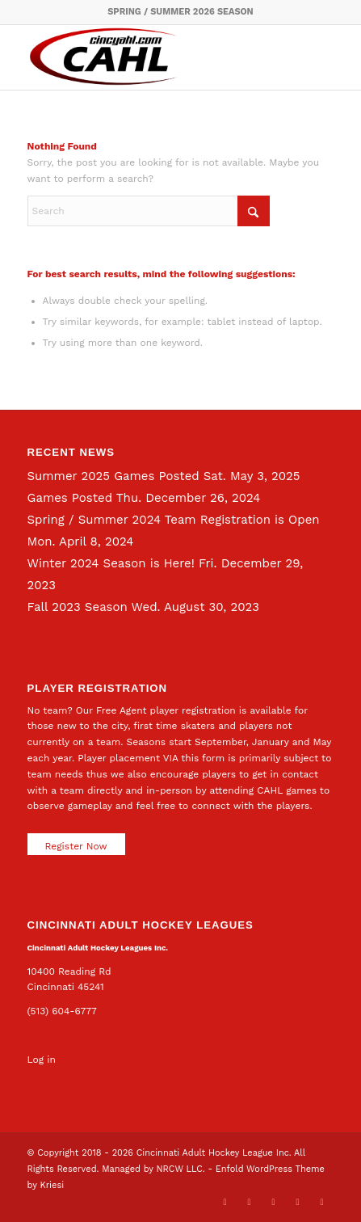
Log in (41, 1059)
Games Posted (70, 498)
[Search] (148, 211)
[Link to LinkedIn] (273, 1202)
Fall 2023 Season (77, 607)
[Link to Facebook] (249, 1202)
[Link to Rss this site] (321, 1202)
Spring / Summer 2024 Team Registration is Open (173, 519)
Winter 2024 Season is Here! (111, 563)
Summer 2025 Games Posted (113, 476)
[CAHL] (150, 57)
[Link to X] (224, 1202)
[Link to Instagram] (297, 1202)
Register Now (76, 846)
